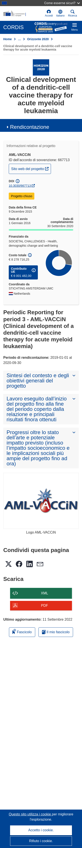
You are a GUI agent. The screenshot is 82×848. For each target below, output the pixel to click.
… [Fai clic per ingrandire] (19, 39)
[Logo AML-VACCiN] (41, 501)
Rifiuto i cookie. (41, 841)
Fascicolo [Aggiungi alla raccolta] (22, 631)
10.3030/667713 (20, 185)
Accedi (49, 13)
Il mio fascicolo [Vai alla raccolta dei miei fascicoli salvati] (56, 632)
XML (44, 593)
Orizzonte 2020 (38, 39)
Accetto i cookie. (41, 830)
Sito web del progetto (31, 168)
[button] (60, 13)
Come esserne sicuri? (62, 3)
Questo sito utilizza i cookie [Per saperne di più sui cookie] (30, 814)
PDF (44, 605)
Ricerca (72, 13)
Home (7, 39)
